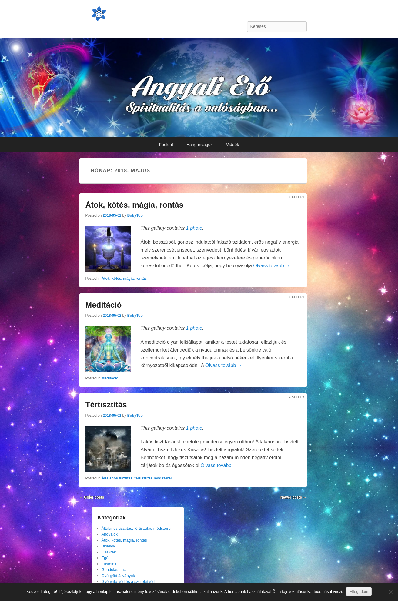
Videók (232, 144)
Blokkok (108, 546)
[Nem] (390, 592)
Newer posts (293, 497)
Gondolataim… (115, 569)
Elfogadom (359, 591)
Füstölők (109, 564)
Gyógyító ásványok (118, 575)
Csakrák (109, 552)
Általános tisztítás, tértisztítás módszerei (137, 478)
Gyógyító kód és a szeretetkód (128, 581)
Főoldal (166, 144)
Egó (105, 558)
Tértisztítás (106, 404)
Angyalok (110, 534)
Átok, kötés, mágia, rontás (134, 204)
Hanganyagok (199, 144)
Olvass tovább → (271, 265)
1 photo (194, 228)
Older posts (91, 497)
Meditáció (103, 304)
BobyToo (135, 215)
